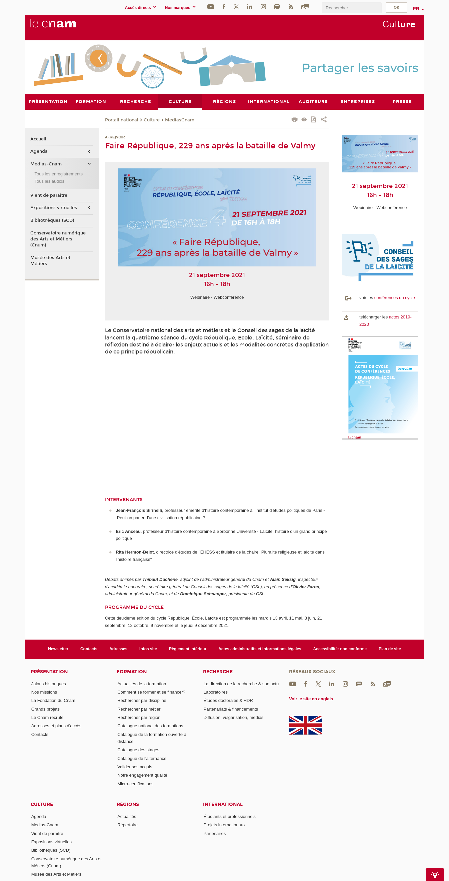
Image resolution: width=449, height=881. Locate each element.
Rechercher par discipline (141, 700)
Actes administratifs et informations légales (259, 649)
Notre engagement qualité (142, 775)
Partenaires (215, 833)
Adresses (118, 649)
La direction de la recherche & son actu (241, 683)
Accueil (38, 138)
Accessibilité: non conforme (340, 649)
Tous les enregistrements (58, 173)
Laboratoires (216, 692)
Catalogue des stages (138, 749)
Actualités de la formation (141, 683)
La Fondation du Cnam (53, 700)
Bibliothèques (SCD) (52, 220)
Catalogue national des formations (150, 725)
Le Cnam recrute (47, 717)
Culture (152, 119)
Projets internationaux (225, 824)
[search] (352, 7)
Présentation (49, 671)
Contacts (88, 649)
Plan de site (390, 649)
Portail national (121, 119)
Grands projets (45, 708)
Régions (128, 804)
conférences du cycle (394, 297)
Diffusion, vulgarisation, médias (234, 717)
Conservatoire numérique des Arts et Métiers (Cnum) (58, 238)
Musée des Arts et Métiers (50, 260)
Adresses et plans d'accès (56, 725)
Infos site (148, 649)
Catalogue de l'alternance (141, 758)
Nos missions (44, 692)
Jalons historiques (48, 683)
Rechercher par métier (138, 708)
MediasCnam (179, 119)
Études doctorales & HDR (228, 700)
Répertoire (127, 824)
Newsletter (58, 649)
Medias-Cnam (46, 164)
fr (416, 8)
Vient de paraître (48, 195)
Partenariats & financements (231, 708)
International (223, 804)
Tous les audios (49, 180)
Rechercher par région (138, 717)
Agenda (39, 151)
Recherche (218, 671)
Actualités (126, 816)
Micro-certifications (135, 783)
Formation (132, 671)
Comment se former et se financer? (151, 692)
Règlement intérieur (188, 649)
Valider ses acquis (134, 766)
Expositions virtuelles (53, 207)
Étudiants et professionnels (230, 816)
